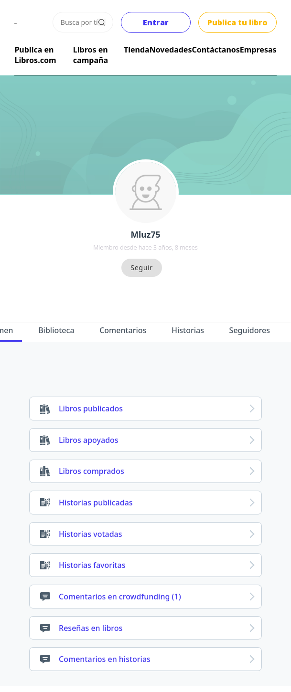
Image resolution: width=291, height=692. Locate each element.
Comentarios (122, 330)
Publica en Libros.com (35, 54)
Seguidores (249, 330)
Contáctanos (215, 49)
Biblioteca (56, 330)
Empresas (258, 49)
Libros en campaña (90, 54)
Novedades (171, 49)
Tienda (137, 49)
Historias (188, 330)
